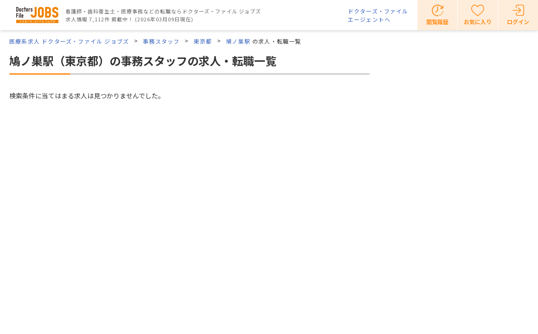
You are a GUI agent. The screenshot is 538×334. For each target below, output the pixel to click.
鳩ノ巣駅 (238, 41)
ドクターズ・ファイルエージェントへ (378, 15)
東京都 (202, 41)
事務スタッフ (161, 41)
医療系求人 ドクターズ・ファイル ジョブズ (69, 41)
